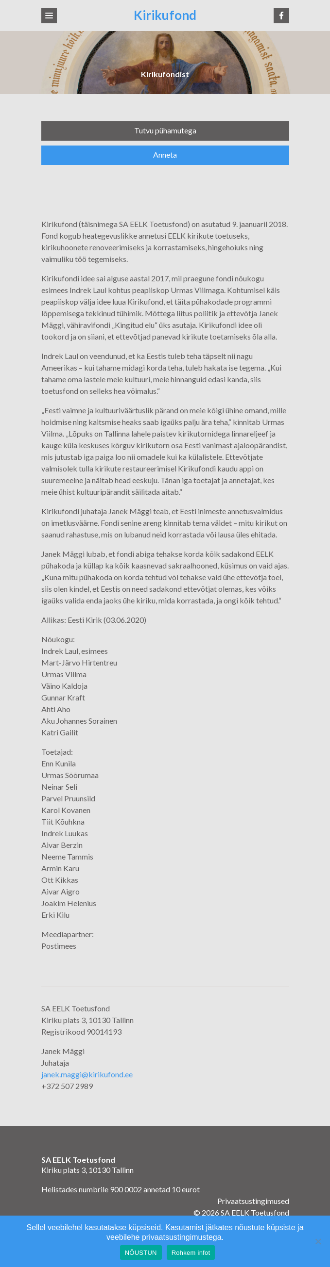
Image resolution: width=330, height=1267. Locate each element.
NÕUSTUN (141, 1252)
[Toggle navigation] (49, 15)
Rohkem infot (191, 1252)
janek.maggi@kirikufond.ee (87, 1074)
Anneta (165, 154)
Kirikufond (165, 15)
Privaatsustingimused (253, 1200)
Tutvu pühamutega (165, 130)
